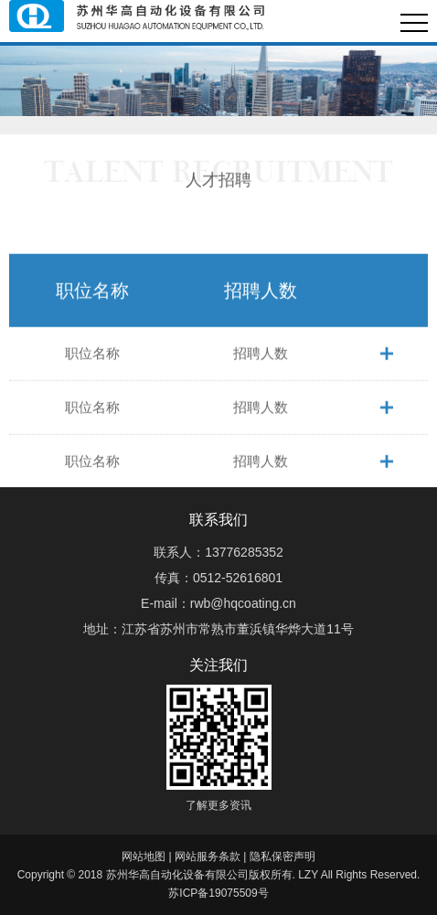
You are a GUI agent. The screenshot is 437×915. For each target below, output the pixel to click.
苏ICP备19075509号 (218, 893)
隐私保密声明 (282, 856)
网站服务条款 (207, 856)
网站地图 (143, 856)
